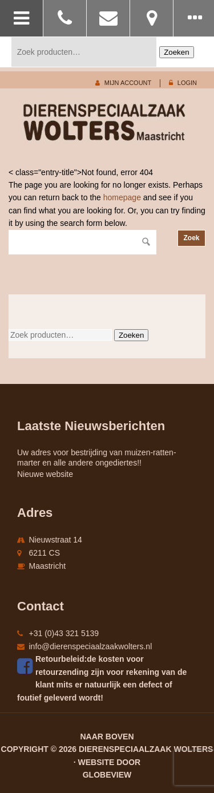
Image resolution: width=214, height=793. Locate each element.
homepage (122, 197)
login (187, 82)
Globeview (107, 774)
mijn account (128, 82)
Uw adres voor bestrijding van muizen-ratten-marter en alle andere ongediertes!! (96, 457)
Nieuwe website (45, 474)
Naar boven (107, 736)
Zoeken (176, 52)
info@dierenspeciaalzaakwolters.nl (90, 646)
